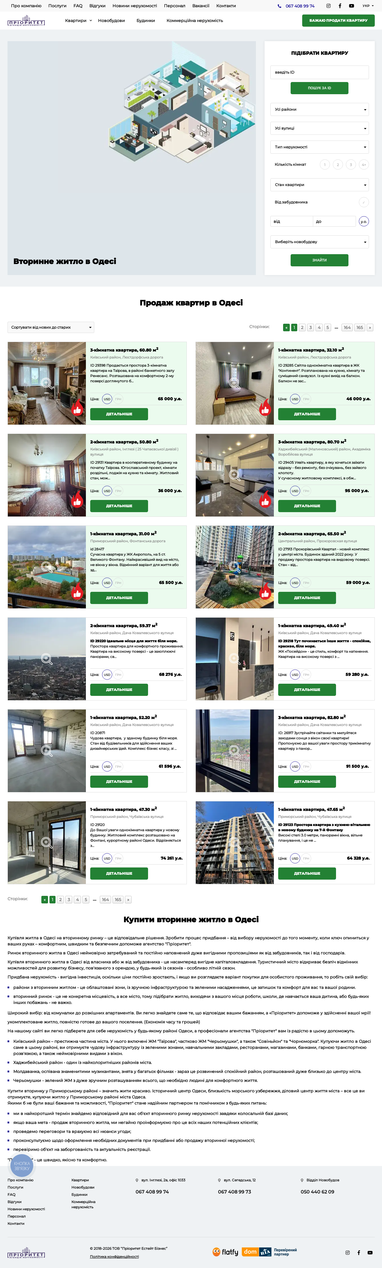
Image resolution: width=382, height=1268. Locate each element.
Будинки (145, 20)
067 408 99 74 (300, 6)
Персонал (174, 5)
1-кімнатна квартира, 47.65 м (311, 809)
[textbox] (319, 242)
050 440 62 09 (317, 1192)
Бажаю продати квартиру (338, 20)
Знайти (319, 260)
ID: (280, 733)
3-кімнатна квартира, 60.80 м (124, 350)
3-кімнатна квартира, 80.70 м (312, 442)
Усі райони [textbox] (285, 109)
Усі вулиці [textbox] (284, 128)
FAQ (77, 5)
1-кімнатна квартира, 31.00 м (123, 533)
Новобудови (111, 20)
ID (92, 365)
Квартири (75, 20)
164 (347, 327)
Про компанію (26, 5)
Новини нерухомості (134, 5)
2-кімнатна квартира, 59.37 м (123, 625)
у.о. (364, 221)
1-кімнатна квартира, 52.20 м (123, 717)
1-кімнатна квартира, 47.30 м (123, 809)
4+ (364, 165)
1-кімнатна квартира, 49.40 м (312, 625)
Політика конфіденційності (114, 1256)
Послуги (57, 5)
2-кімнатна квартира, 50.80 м (124, 442)
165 (360, 327)
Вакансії (200, 5)
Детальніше (119, 414)
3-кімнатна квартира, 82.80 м (312, 717)
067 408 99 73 (234, 1192)
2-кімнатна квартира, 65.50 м (312, 533)
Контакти (226, 5)
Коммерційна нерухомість (195, 20)
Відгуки (97, 5)
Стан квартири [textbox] (289, 185)
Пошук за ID (319, 88)
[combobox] (319, 109)
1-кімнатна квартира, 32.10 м (311, 350)
